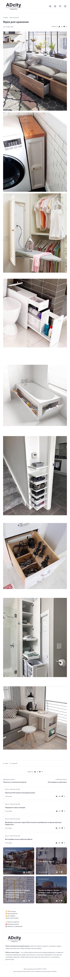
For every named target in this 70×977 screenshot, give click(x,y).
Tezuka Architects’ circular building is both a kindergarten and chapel (50, 892)
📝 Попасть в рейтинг (12, 922)
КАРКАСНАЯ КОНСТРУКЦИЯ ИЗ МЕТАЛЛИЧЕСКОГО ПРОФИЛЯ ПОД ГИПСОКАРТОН (18, 893)
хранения (14, 763)
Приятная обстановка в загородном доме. (20, 793)
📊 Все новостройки (12, 918)
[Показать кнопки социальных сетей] (50, 6)
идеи (6, 763)
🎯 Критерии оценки (12, 924)
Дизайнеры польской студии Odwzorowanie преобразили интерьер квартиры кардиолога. (33, 823)
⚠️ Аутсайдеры (10, 916)
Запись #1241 (11, 861)
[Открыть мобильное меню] (65, 6)
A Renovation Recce (46, 861)
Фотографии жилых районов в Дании (18, 839)
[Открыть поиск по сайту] (60, 6)
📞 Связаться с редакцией (13, 926)
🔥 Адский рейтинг (11, 913)
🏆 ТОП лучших (10, 911)
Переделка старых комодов (15, 807)
